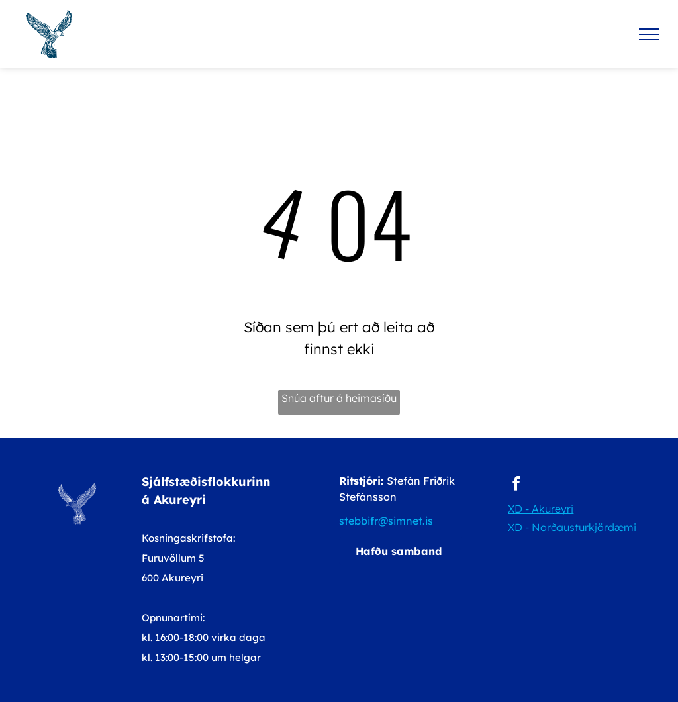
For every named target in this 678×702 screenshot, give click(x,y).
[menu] (649, 34)
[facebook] (515, 486)
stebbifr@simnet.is (386, 520)
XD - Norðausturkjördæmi (572, 527)
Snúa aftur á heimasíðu (339, 398)
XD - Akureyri (540, 508)
